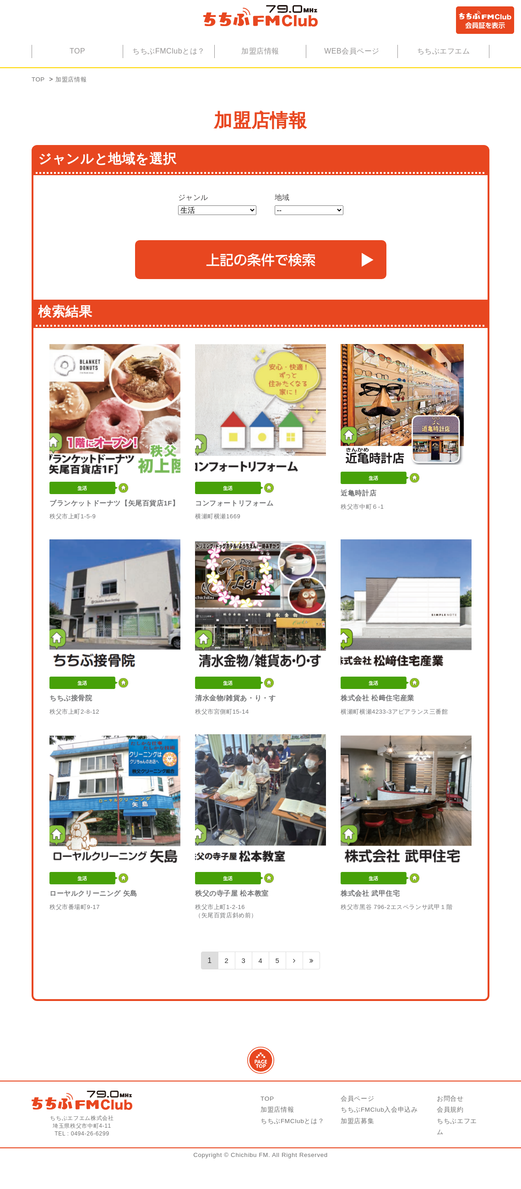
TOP (78, 67)
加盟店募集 (357, 1148)
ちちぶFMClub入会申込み (379, 1137)
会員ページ (357, 1126)
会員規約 (450, 1137)
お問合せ (450, 1126)
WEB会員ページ (352, 67)
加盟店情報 (260, 67)
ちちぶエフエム (443, 67)
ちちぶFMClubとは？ (169, 67)
